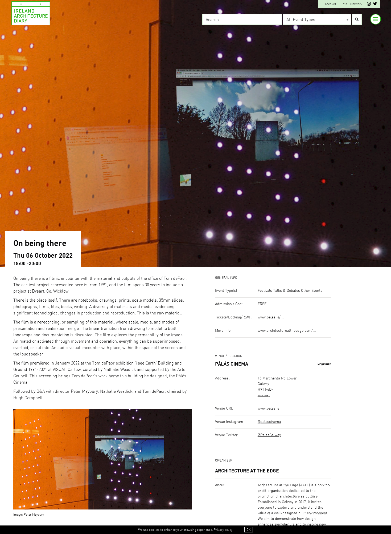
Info (344, 4)
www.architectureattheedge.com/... (287, 331)
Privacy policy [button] (223, 529)
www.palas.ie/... (271, 317)
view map (264, 395)
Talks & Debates (286, 291)
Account (330, 4)
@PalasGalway (269, 435)
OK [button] (248, 529)
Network (356, 4)
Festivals (265, 291)
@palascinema (269, 422)
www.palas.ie (268, 408)
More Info (324, 364)
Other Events (311, 291)
